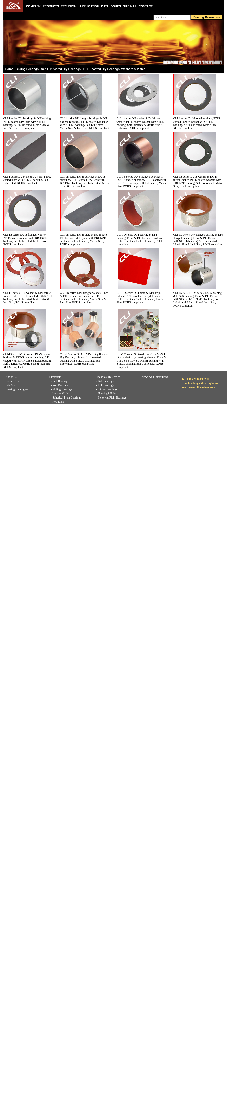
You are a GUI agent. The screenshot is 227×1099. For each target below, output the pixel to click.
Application (89, 6)
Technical (69, 6)
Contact (145, 6)
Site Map (129, 6)
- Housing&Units (61, 393)
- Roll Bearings (59, 385)
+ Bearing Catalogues (15, 389)
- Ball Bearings (59, 381)
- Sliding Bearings (61, 389)
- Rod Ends (57, 401)
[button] (19, 42)
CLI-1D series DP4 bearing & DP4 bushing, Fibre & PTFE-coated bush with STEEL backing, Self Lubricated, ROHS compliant (140, 239)
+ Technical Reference (107, 377)
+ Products (55, 377)
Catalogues (111, 6)
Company (33, 6)
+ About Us (10, 377)
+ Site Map (9, 385)
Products (51, 6)
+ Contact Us (11, 381)
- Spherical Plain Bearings (66, 397)
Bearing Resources (206, 17)
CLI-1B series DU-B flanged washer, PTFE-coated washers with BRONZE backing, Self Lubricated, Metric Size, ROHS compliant (25, 239)
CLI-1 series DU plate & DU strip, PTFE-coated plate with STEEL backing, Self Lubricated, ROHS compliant (27, 180)
